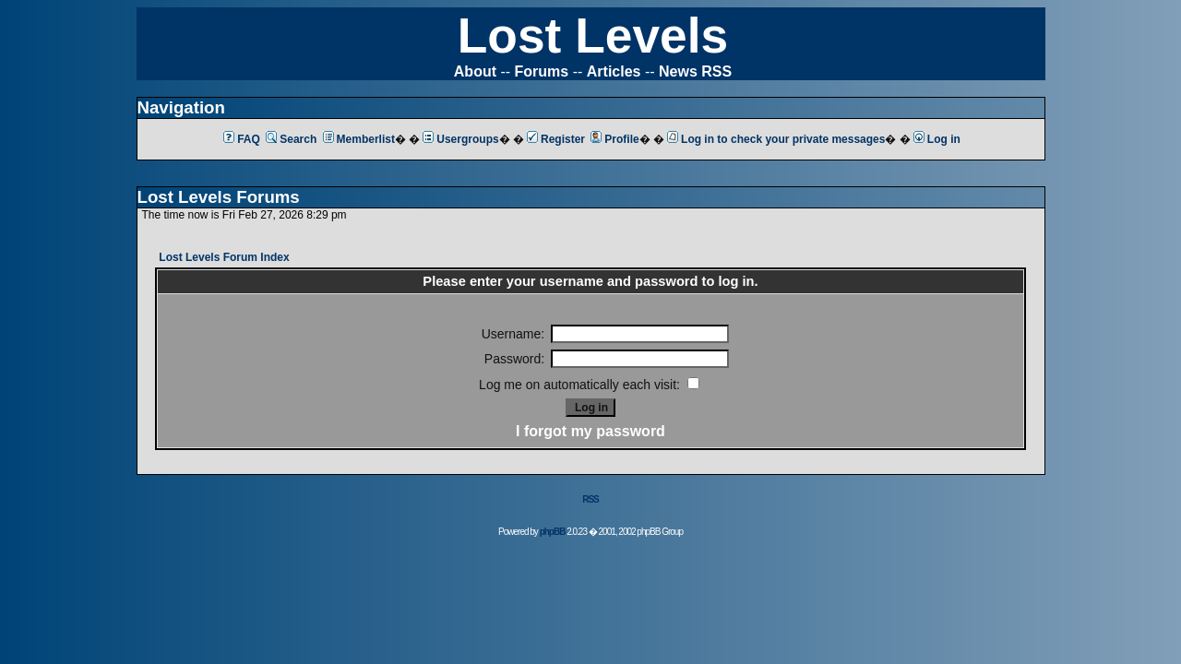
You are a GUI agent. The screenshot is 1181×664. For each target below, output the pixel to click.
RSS (590, 499)
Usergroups (460, 139)
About (475, 71)
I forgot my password (590, 431)
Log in (936, 139)
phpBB (553, 532)
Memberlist (359, 139)
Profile (614, 139)
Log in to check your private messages (776, 139)
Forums (542, 71)
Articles (614, 71)
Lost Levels (593, 35)
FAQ (241, 139)
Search (291, 139)
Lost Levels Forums (218, 197)
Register (556, 139)
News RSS (695, 71)
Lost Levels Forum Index (224, 257)
